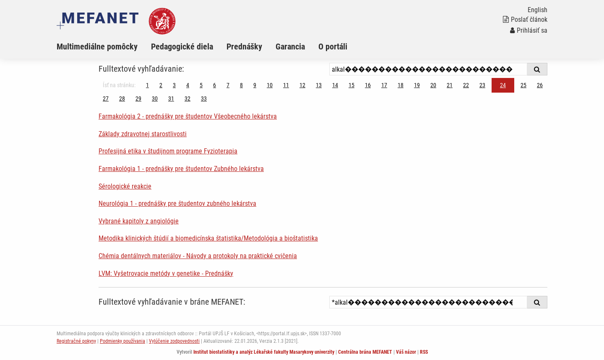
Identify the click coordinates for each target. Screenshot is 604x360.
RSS (424, 352)
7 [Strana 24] (227, 85)
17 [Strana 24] (384, 85)
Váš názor (406, 352)
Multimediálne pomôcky (97, 46)
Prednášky (244, 46)
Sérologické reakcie (125, 186)
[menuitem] (104, 46)
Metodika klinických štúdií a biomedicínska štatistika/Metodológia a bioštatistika (208, 238)
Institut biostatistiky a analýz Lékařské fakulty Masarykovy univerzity (263, 352)
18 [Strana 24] (401, 85)
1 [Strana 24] (147, 85)
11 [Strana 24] (286, 85)
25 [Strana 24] (523, 85)
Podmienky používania (122, 341)
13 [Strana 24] (319, 85)
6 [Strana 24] (214, 85)
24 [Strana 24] (503, 85)
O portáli (332, 46)
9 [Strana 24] (254, 85)
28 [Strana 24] (122, 98)
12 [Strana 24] (302, 85)
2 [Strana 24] (160, 85)
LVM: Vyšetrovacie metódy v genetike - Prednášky (166, 273)
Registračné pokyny (76, 341)
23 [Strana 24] (482, 85)
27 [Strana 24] (106, 98)
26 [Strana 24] (540, 85)
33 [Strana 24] (204, 98)
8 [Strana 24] (241, 85)
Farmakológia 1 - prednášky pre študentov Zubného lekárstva (181, 169)
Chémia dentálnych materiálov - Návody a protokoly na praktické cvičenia (198, 256)
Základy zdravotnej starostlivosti (143, 134)
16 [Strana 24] (368, 85)
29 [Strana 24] (138, 98)
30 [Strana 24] (155, 98)
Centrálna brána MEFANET (365, 352)
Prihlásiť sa (528, 30)
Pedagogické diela (182, 46)
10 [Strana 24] (270, 85)
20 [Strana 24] (433, 85)
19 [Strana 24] (417, 85)
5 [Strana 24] (201, 85)
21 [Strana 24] (450, 85)
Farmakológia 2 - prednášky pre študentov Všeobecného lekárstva (188, 116)
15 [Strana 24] (351, 85)
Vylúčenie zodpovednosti (174, 341)
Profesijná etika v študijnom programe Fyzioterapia (168, 151)
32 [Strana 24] (187, 98)
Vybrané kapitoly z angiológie (139, 221)
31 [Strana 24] (171, 98)
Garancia (290, 46)
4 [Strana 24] (187, 85)
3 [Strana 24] (174, 85)
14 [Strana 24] (335, 85)
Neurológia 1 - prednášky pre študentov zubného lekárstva (177, 203)
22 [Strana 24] (466, 85)
